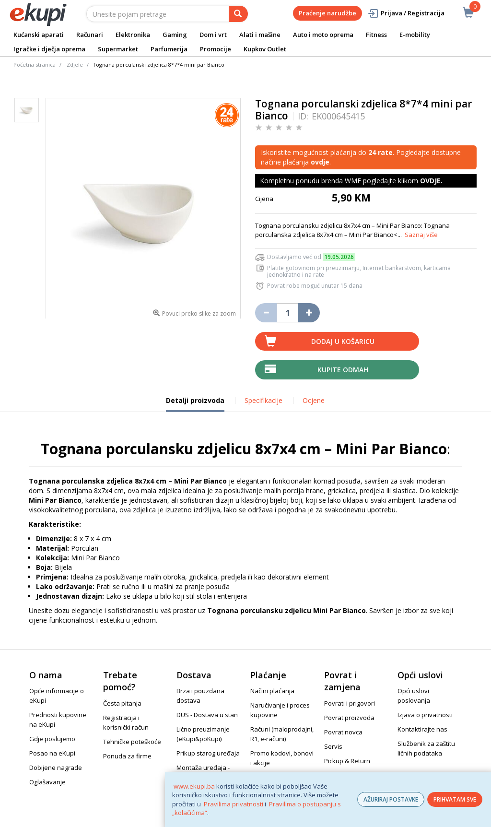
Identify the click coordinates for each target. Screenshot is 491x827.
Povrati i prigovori (349, 703)
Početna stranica (34, 64)
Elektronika (133, 34)
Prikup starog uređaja (208, 753)
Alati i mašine (260, 34)
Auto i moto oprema (323, 34)
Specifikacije (263, 400)
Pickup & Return (347, 760)
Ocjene (314, 400)
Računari (89, 34)
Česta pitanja (122, 703)
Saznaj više (421, 234)
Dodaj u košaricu (342, 341)
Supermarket (118, 49)
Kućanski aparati (38, 34)
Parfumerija (169, 49)
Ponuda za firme (127, 756)
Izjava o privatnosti (425, 714)
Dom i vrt (213, 34)
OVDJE (430, 180)
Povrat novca (343, 732)
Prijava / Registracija (405, 13)
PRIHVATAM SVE (454, 799)
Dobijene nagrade (55, 767)
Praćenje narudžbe (327, 13)
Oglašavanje (47, 782)
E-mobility (414, 34)
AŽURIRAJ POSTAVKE (390, 799)
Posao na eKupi (52, 753)
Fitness (376, 34)
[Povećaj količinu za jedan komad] (309, 312)
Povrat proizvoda (349, 717)
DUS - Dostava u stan (207, 714)
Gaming (175, 34)
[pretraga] (238, 14)
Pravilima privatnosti (233, 804)
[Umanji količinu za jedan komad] (266, 312)
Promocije (215, 49)
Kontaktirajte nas (422, 729)
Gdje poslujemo (52, 738)
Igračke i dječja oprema (49, 49)
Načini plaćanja (272, 690)
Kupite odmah (342, 369)
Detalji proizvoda (195, 404)
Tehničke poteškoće (132, 741)
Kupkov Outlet (265, 49)
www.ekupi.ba (194, 786)
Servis (333, 746)
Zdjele (75, 64)
